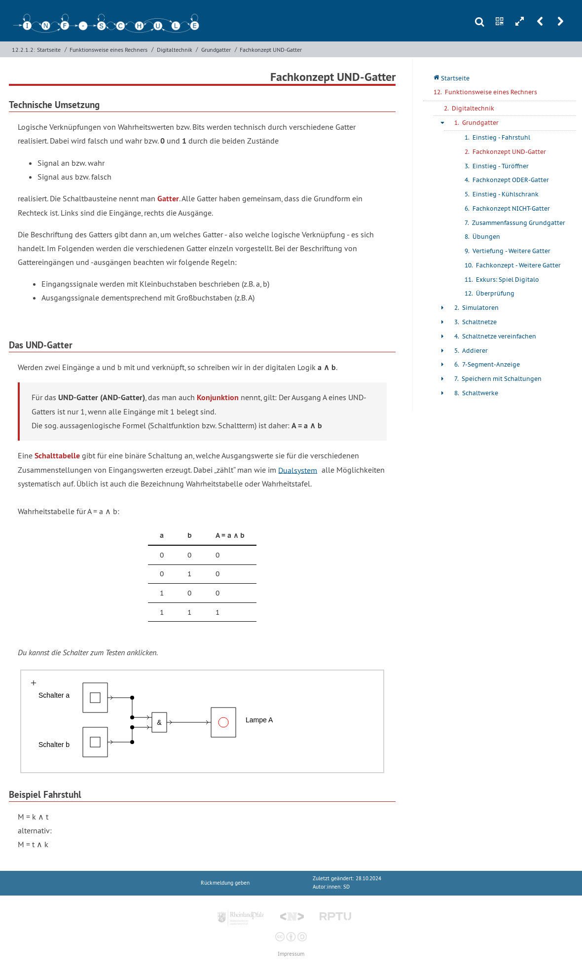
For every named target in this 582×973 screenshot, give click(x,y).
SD (346, 887)
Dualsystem (297, 470)
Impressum (291, 954)
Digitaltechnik (174, 49)
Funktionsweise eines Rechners (108, 49)
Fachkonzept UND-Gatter (271, 49)
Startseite (49, 49)
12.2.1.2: (23, 49)
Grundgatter (216, 49)
